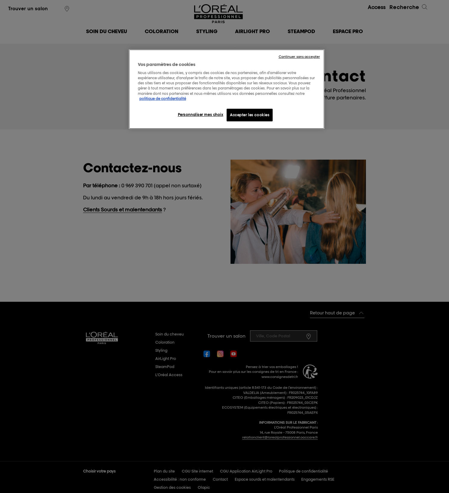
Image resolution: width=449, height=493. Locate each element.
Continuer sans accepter (299, 57)
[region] (226, 89)
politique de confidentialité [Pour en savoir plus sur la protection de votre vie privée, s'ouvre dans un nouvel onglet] (162, 98)
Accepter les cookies (249, 115)
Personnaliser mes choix (200, 114)
